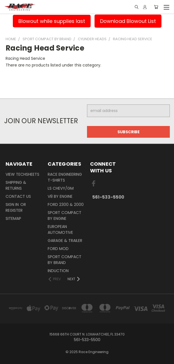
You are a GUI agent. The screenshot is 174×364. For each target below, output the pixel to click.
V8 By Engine (60, 196)
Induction (58, 270)
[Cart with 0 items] (156, 7)
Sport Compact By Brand (64, 259)
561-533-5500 (108, 197)
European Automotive (60, 229)
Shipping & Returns (16, 185)
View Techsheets (22, 174)
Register (14, 210)
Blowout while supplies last (51, 21)
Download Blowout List (128, 21)
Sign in (13, 204)
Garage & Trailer (65, 240)
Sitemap (13, 218)
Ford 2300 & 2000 (66, 204)
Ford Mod (58, 248)
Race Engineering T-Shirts (65, 177)
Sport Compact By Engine (64, 215)
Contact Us (18, 196)
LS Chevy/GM (61, 188)
